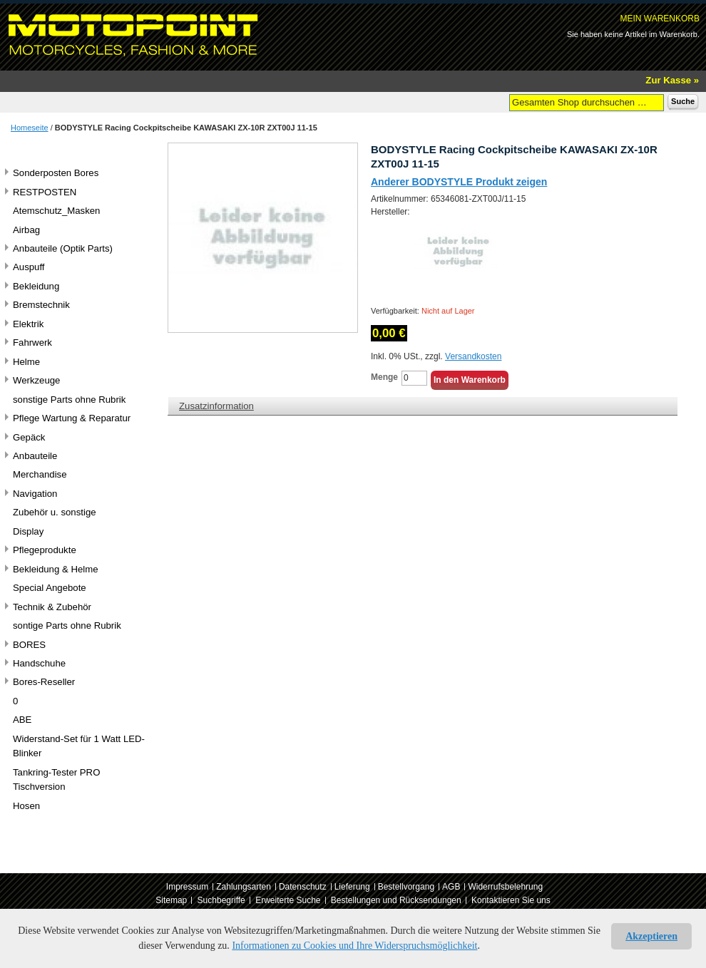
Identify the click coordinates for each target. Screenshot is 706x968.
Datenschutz (303, 887)
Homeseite (29, 127)
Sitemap (171, 900)
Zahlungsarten (243, 887)
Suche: (500, 101)
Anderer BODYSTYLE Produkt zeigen (459, 181)
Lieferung (352, 887)
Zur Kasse (668, 80)
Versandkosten (473, 356)
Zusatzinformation (216, 406)
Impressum (187, 887)
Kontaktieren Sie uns (511, 900)
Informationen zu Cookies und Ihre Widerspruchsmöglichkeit (354, 945)
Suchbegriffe (221, 900)
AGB (451, 887)
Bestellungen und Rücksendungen (396, 900)
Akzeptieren (651, 936)
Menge (384, 377)
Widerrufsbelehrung (505, 887)
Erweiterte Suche (287, 900)
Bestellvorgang (406, 887)
